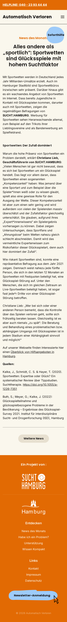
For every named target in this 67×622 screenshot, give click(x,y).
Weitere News (34, 438)
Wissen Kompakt (33, 549)
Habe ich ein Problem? (33, 537)
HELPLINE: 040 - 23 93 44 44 (25, 5)
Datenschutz (33, 580)
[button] (62, 17)
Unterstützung (33, 543)
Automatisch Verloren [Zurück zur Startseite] (27, 17)
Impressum (33, 574)
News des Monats (34, 531)
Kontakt (33, 568)
